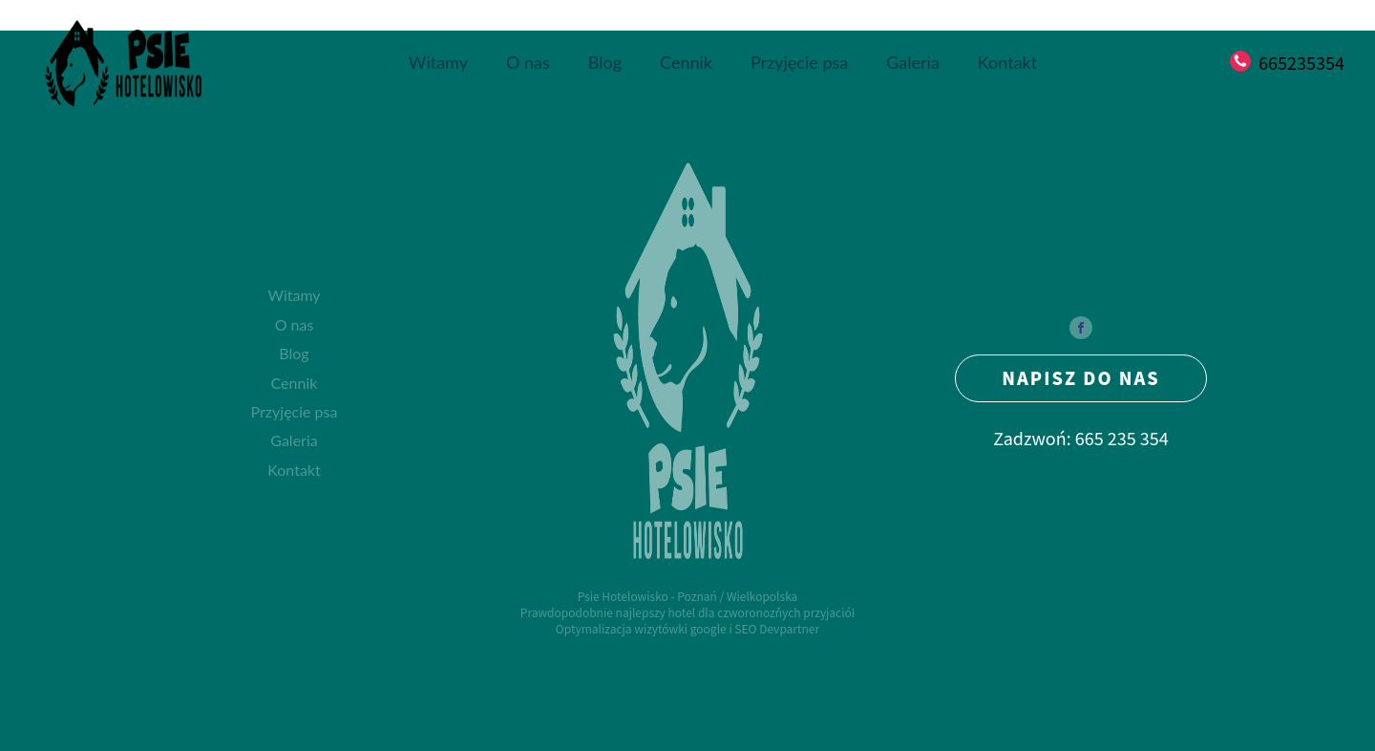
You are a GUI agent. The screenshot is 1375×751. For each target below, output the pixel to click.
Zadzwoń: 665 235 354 (1081, 438)
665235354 (1301, 63)
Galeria (913, 62)
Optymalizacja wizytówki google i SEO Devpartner (687, 628)
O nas (528, 62)
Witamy (438, 62)
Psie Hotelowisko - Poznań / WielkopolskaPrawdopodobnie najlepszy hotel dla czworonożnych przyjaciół (687, 604)
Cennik (686, 62)
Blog (605, 62)
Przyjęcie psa (799, 62)
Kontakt (1007, 62)
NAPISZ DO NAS (1081, 377)
